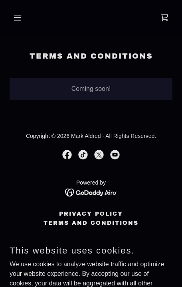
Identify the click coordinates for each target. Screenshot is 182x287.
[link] (164, 18)
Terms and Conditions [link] (91, 223)
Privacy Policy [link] (91, 214)
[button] (22, 18)
